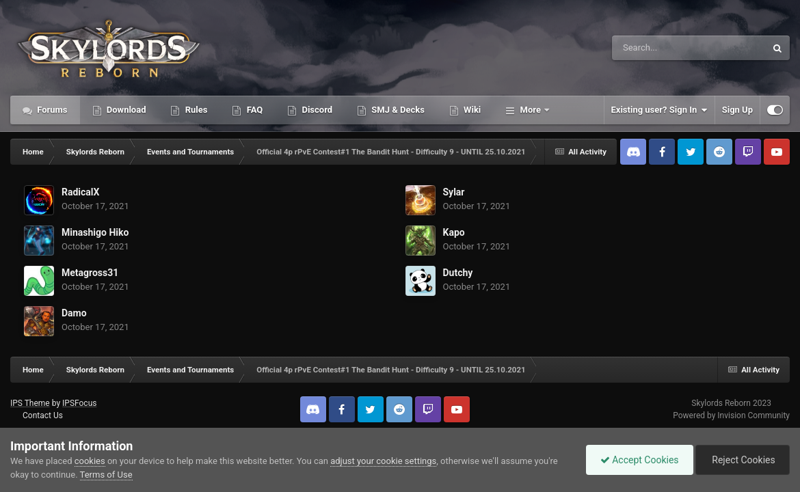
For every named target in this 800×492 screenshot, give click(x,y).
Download (125, 110)
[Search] (654, 48)
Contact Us (43, 415)
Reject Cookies (742, 459)
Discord (315, 110)
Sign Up (737, 110)
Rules (195, 110)
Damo (74, 313)
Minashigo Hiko (95, 232)
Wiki (471, 110)
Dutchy (458, 272)
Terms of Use (106, 474)
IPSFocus (79, 403)
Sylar (454, 192)
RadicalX (80, 192)
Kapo (454, 232)
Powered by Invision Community (731, 415)
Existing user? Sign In (659, 110)
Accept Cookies (639, 459)
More (530, 110)
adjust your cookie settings (383, 461)
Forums (51, 110)
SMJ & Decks (397, 110)
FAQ (253, 110)
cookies (90, 461)
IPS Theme (30, 403)
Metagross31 (90, 272)
